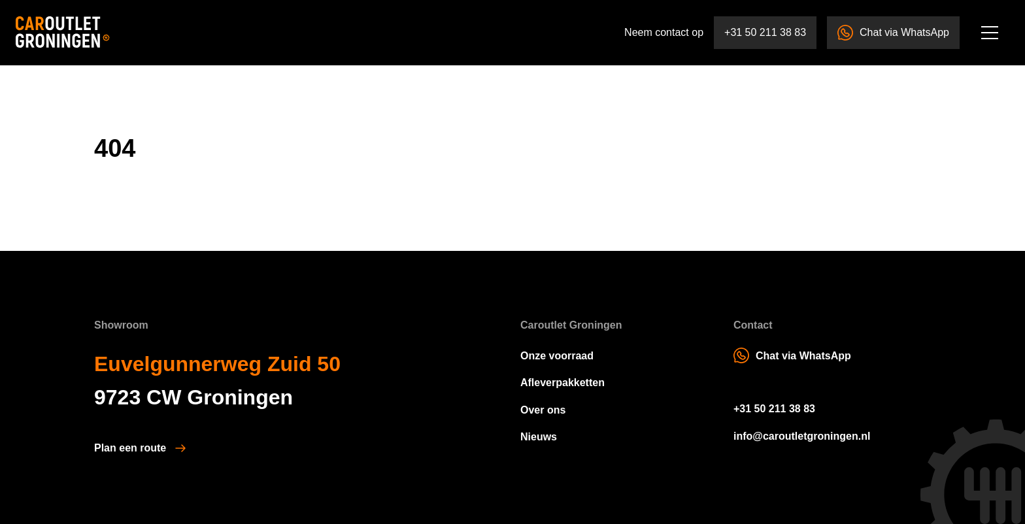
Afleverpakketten (562, 382)
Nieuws (538, 436)
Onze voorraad (557, 355)
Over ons (542, 410)
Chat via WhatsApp (893, 33)
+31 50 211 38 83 (765, 32)
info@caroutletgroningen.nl (801, 436)
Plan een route (130, 447)
